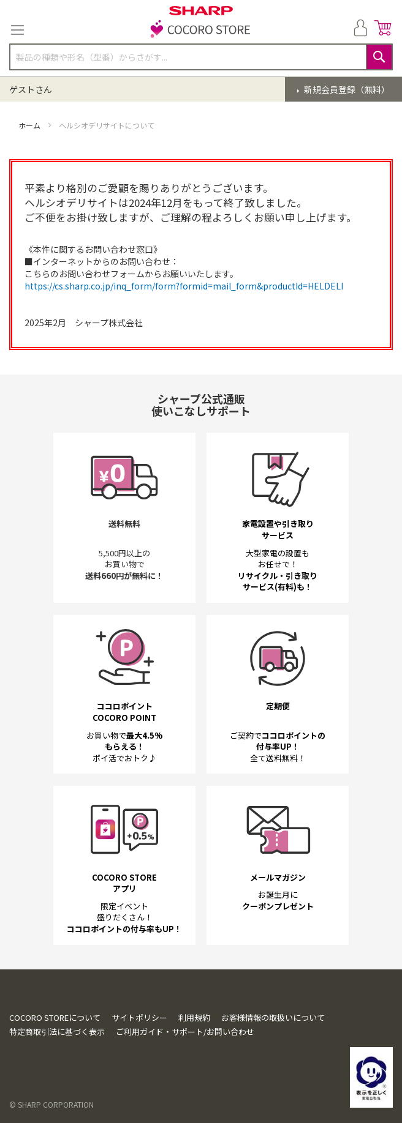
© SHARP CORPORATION (51, 1104)
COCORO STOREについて (54, 1017)
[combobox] (201, 56)
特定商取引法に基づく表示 (57, 1031)
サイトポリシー (139, 1017)
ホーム (30, 125)
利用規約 (194, 1017)
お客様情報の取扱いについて (273, 1017)
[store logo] (201, 30)
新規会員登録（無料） (346, 89)
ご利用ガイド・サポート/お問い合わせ (185, 1031)
